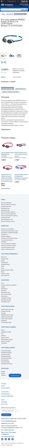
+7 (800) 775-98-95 (11, 1)
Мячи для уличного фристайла (8, 213)
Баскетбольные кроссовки (7, 309)
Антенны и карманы (5, 236)
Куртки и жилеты (5, 337)
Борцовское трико (5, 354)
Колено (3, 260)
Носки (2, 283)
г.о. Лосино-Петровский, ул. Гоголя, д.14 (11, 427)
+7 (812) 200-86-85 (9, 436)
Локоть (2, 266)
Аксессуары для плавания (19, 13)
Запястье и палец (5, 273)
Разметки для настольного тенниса (9, 238)
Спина (2, 268)
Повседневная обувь (6, 322)
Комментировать (5, 188)
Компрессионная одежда (7, 270)
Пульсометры (4, 296)
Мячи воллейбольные (6, 202)
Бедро (2, 271)
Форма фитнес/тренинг (6, 363)
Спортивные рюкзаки (6, 298)
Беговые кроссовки (5, 311)
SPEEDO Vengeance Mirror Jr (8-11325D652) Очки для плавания (21, 154)
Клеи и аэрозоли (5, 275)
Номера (3, 373)
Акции (2, 399)
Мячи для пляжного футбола (8, 212)
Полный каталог (15, 375)
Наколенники (4, 288)
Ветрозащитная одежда (7, 339)
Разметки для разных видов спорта (9, 230)
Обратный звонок (5, 393)
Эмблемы (3, 375)
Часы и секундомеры (6, 294)
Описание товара (8, 88)
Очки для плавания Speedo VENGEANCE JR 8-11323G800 (7, 154)
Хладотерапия (4, 262)
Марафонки (4, 320)
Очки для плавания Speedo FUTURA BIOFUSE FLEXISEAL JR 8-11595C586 (21, 176)
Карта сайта (4, 404)
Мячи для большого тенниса (8, 221)
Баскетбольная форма (6, 358)
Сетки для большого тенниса (8, 247)
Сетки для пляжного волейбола (8, 243)
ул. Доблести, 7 (5, 434)
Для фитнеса (4, 234)
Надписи (3, 371)
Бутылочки (3, 290)
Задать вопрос (5, 391)
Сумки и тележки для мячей (7, 249)
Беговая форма (5, 360)
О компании (4, 402)
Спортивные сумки (5, 301)
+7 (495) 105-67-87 (9, 430)
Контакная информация (7, 396)
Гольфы (3, 287)
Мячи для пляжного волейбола (8, 204)
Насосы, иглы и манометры (7, 229)
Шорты (2, 330)
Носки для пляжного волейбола (8, 285)
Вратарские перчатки (6, 300)
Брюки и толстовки (5, 341)
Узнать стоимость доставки (11, 91)
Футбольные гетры (5, 292)
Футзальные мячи (5, 210)
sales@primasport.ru (10, 421)
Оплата (3, 385)
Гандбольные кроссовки (6, 316)
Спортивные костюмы (6, 332)
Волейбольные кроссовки (7, 315)
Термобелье (4, 343)
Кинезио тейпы (4, 259)
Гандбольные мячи (5, 217)
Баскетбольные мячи (6, 206)
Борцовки (3, 313)
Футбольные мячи (5, 208)
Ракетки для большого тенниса (8, 245)
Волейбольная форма (6, 352)
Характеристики (20, 88)
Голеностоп (3, 257)
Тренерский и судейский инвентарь (9, 232)
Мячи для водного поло (7, 219)
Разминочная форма (6, 350)
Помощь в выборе (5, 388)
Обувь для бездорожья (6, 318)
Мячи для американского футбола (9, 215)
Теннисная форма (5, 362)
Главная (3, 14)
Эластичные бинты (5, 264)
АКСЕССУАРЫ (9, 14)
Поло (2, 333)
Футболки (3, 335)
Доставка (3, 383)
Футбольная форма (5, 356)
